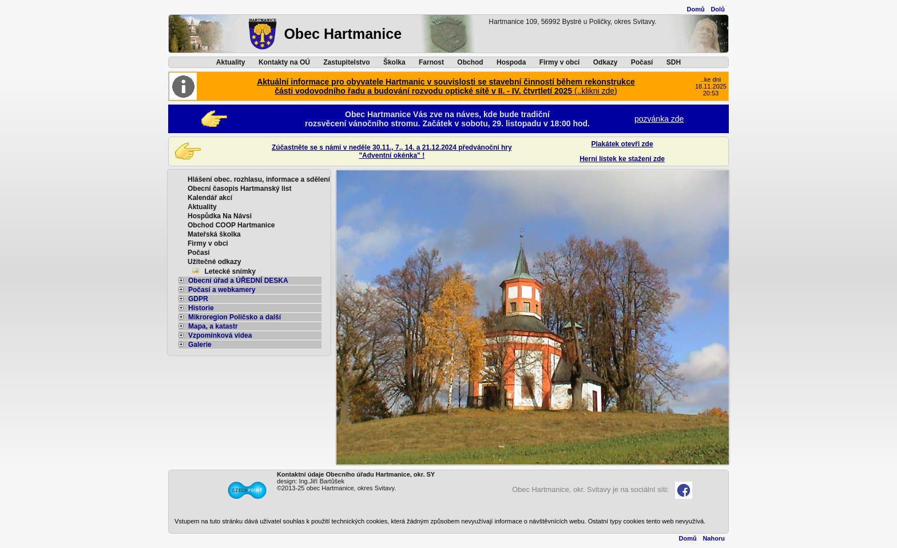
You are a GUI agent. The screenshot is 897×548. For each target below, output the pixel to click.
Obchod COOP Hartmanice (231, 225)
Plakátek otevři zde (622, 144)
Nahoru (713, 538)
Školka (394, 62)
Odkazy (605, 62)
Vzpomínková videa (215, 335)
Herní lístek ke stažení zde (622, 159)
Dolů (717, 9)
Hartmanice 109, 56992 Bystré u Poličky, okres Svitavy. (572, 22)
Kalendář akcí (210, 198)
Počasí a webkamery (216, 290)
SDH (673, 62)
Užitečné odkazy (214, 262)
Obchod (470, 62)
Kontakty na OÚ (284, 62)
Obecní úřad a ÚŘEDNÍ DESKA (233, 281)
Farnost (431, 62)
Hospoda (511, 62)
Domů (696, 9)
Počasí (642, 62)
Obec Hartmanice (343, 34)
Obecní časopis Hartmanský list (239, 189)
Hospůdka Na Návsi (220, 216)
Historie (196, 308)
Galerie (195, 345)
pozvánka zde (659, 118)
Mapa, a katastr (208, 326)
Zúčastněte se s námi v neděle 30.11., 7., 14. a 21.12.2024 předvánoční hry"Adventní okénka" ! (392, 151)
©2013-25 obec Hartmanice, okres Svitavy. (336, 488)
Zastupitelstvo (346, 62)
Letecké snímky (230, 271)
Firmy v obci (559, 62)
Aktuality (230, 62)
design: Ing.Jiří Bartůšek (310, 481)
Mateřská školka (214, 234)
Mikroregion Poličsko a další (229, 317)
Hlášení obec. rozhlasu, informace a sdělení (259, 179)
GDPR (193, 299)
